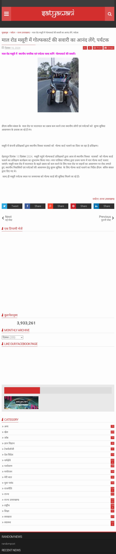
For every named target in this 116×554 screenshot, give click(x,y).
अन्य (6, 433)
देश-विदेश (8, 461)
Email (108, 54)
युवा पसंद (8, 489)
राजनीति (8, 495)
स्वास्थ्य (7, 528)
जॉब (6, 444)
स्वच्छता (8, 523)
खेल (6, 438)
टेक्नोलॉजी (9, 455)
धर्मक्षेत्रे (7, 466)
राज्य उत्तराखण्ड (106, 205)
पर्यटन (95, 205)
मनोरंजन (8, 478)
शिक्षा (6, 517)
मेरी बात (8, 483)
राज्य (6, 500)
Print (98, 54)
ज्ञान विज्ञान (9, 449)
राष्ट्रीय (7, 511)
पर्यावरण (8, 472)
